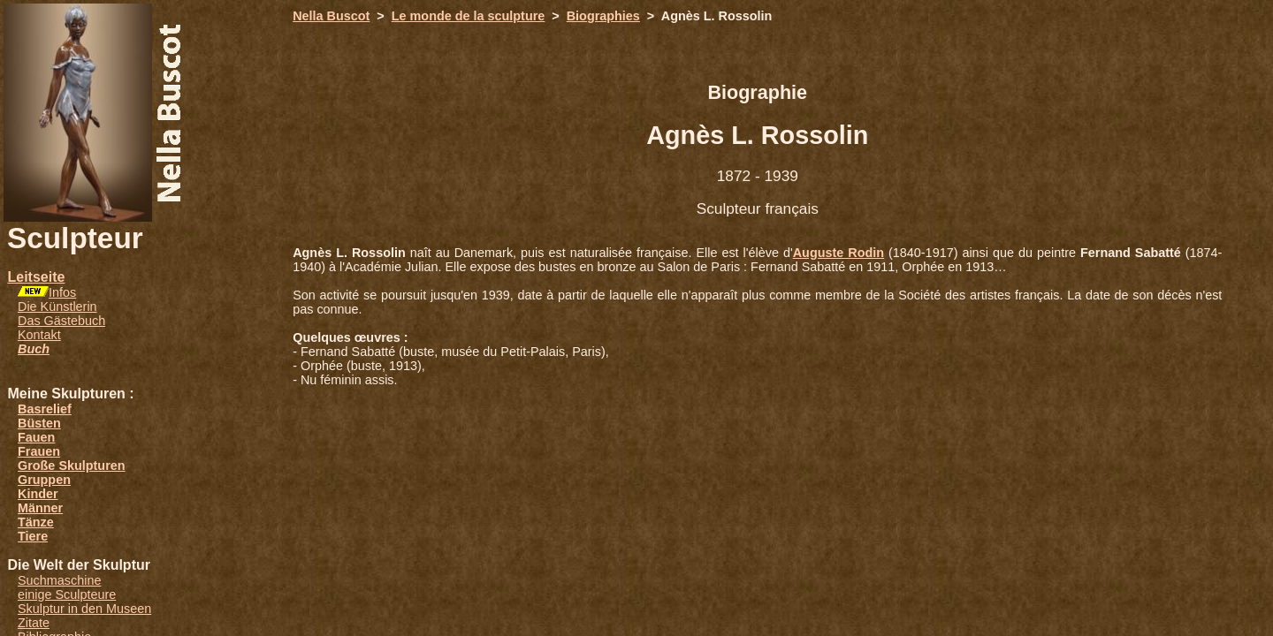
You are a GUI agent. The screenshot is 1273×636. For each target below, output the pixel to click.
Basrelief (45, 409)
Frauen (39, 451)
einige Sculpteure (67, 594)
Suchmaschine (59, 580)
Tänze (36, 522)
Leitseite (36, 276)
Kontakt (39, 335)
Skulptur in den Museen (84, 609)
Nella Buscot (331, 16)
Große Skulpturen (72, 465)
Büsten (39, 423)
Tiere (33, 536)
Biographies (603, 16)
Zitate (34, 623)
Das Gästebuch (61, 321)
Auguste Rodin (838, 253)
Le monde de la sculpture (468, 16)
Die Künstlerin (57, 306)
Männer (40, 508)
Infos (62, 292)
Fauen (36, 437)
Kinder (38, 494)
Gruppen (44, 480)
